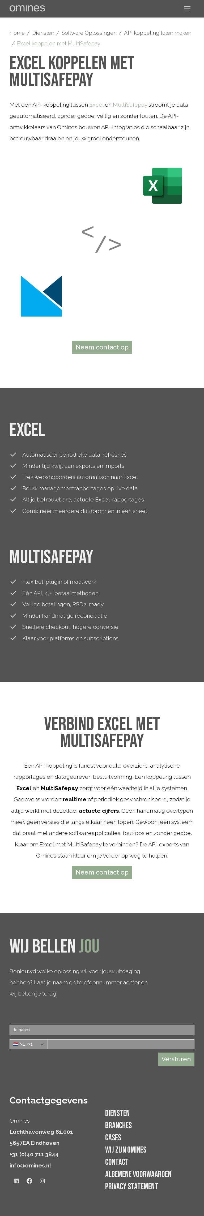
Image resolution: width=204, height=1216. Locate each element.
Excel (96, 104)
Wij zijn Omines (125, 1150)
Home (17, 33)
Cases (113, 1138)
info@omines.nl (30, 1165)
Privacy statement (131, 1187)
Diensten (43, 33)
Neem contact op (102, 347)
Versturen (176, 1059)
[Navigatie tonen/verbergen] (187, 9)
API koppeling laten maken (157, 33)
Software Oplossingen (89, 33)
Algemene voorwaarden (138, 1174)
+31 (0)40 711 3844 (34, 1154)
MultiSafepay (130, 104)
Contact (117, 1162)
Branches (118, 1125)
